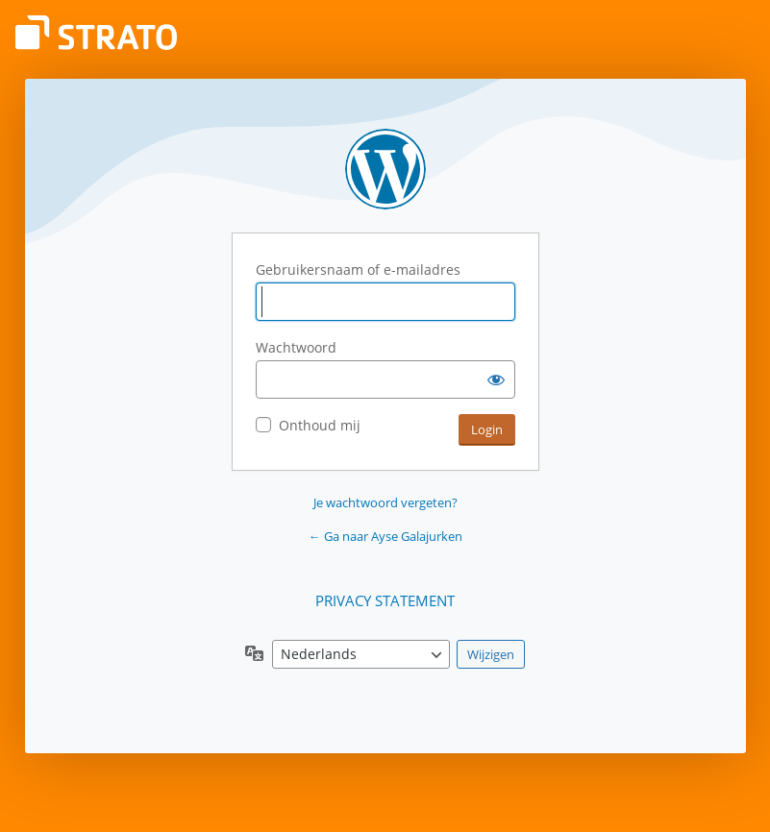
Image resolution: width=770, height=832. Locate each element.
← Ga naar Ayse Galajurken (385, 536)
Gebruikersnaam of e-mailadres (358, 269)
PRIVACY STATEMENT (385, 600)
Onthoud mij (319, 425)
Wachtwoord (296, 347)
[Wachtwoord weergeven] (496, 379)
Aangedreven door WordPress (385, 169)
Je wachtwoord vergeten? (385, 502)
